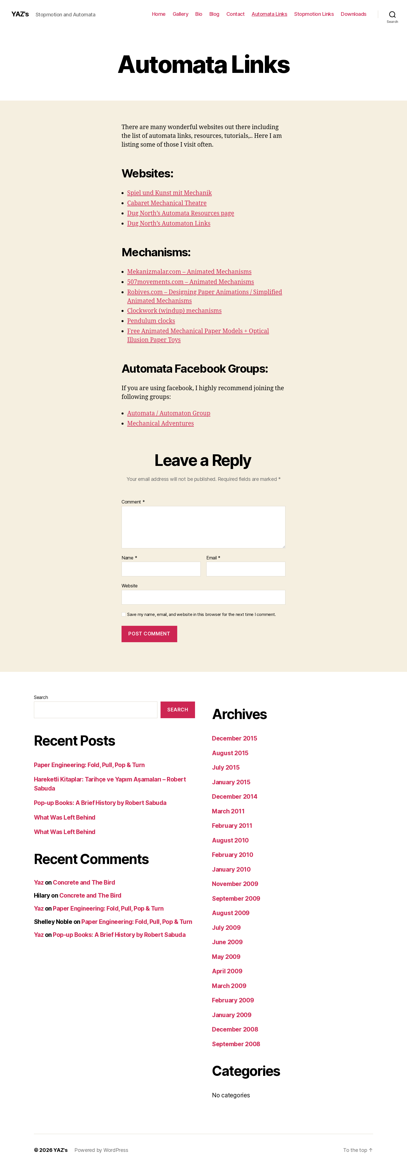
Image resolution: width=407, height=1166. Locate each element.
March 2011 (228, 811)
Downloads (354, 14)
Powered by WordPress (101, 1150)
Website (130, 586)
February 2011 (232, 825)
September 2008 (236, 1044)
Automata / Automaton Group (168, 413)
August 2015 (230, 753)
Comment (133, 502)
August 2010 (230, 840)
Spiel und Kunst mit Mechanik (169, 193)
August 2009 (231, 913)
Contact (235, 14)
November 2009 (235, 883)
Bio (198, 14)
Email (213, 558)
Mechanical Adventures (160, 423)
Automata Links (269, 14)
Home (159, 14)
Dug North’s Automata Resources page (180, 213)
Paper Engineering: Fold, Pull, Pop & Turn (89, 764)
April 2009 (227, 971)
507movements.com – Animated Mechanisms (190, 282)
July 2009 (226, 927)
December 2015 (234, 738)
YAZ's (20, 14)
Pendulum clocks (151, 321)
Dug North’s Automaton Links (168, 223)
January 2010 (231, 869)
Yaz (39, 882)
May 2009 (226, 956)
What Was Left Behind (65, 817)
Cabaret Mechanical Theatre (167, 203)
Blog (214, 14)
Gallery (181, 14)
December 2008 (235, 1029)
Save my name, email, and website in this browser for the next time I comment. (201, 614)
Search (41, 697)
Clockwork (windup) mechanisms (174, 311)
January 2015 (231, 782)
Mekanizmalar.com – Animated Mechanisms (189, 272)
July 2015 (226, 767)
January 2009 (232, 1015)
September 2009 (236, 898)
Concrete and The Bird (84, 882)
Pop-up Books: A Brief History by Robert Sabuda (100, 802)
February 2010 (232, 854)
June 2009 (227, 942)
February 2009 (233, 1000)
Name (129, 558)
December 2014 (234, 796)
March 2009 (229, 985)
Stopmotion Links (314, 14)
